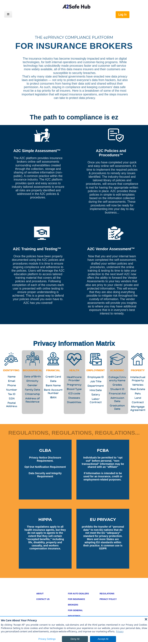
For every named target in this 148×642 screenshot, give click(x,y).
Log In (122, 14)
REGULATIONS (107, 593)
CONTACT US (42, 599)
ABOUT (40, 593)
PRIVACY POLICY (108, 599)
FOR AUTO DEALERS (78, 593)
